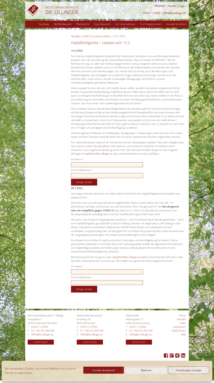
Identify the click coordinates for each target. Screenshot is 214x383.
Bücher (172, 6)
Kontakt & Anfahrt (176, 24)
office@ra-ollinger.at (174, 13)
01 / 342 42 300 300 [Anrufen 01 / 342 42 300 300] (42, 330)
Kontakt (181, 319)
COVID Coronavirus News (96, 36)
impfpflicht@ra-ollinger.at (98, 153)
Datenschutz (179, 330)
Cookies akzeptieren (103, 370)
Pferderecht (82, 24)
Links (183, 323)
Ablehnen (146, 370)
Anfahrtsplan (41, 342)
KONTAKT (160, 6)
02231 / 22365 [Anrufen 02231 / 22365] (151, 13)
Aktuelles (76, 36)
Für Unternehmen (125, 24)
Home (182, 315)
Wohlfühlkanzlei (62, 24)
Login (182, 6)
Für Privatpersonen (150, 24)
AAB (183, 334)
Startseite (44, 24)
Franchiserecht (102, 24)
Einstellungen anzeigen (189, 370)
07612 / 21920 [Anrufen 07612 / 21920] (88, 326)
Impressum (179, 326)
